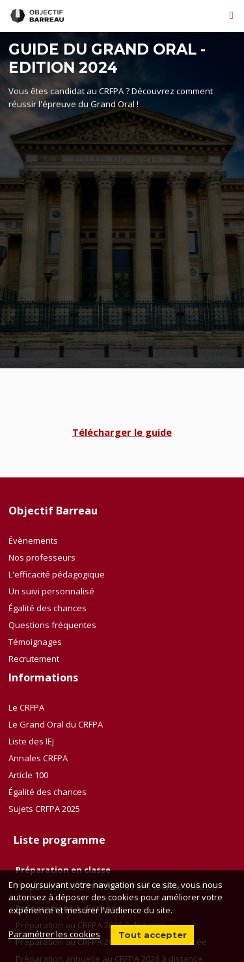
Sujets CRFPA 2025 (44, 809)
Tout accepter (152, 935)
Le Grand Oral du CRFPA (55, 724)
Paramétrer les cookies (54, 934)
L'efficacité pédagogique (56, 574)
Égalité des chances (47, 608)
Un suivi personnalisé (51, 591)
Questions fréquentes (52, 625)
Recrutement (33, 659)
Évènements (33, 540)
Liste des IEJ (31, 741)
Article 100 (28, 775)
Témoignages (35, 642)
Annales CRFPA (38, 758)
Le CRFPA (26, 707)
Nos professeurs (41, 557)
